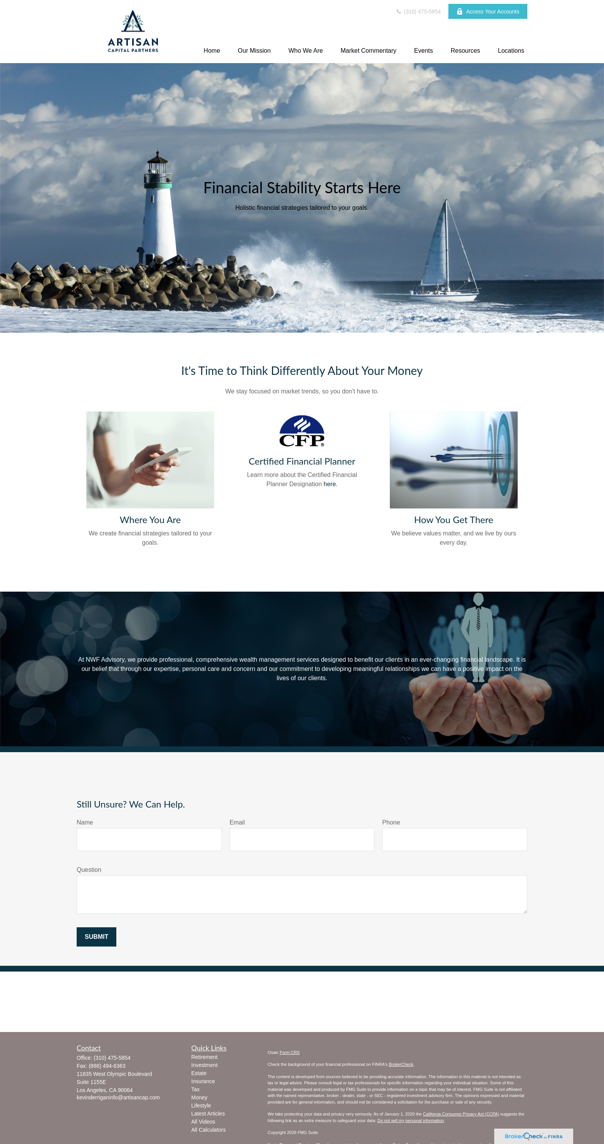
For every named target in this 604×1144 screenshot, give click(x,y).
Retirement (204, 1057)
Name (85, 822)
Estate (199, 1073)
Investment (204, 1065)
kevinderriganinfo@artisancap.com (118, 1097)
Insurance (203, 1081)
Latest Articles (208, 1114)
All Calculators (208, 1130)
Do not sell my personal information (411, 1120)
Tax (195, 1089)
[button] (212, 50)
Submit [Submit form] (96, 936)
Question (89, 869)
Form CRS (290, 1052)
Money (199, 1097)
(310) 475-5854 (418, 11)
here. (330, 484)
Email (237, 822)
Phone (391, 822)
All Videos (203, 1122)
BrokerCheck (401, 1064)
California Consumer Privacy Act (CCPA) (461, 1114)
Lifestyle (201, 1105)
